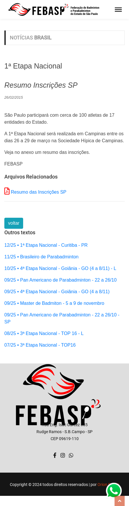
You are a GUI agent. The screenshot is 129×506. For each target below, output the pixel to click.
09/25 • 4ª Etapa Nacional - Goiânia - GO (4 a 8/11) (57, 291)
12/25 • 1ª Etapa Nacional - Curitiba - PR (46, 245)
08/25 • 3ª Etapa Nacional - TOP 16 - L (44, 333)
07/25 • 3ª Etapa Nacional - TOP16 (40, 345)
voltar (13, 223)
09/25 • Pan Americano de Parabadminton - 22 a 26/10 (60, 280)
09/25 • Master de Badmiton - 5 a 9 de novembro (54, 303)
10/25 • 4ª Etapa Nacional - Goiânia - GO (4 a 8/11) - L (60, 268)
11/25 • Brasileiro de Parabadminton (41, 256)
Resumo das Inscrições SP (38, 192)
